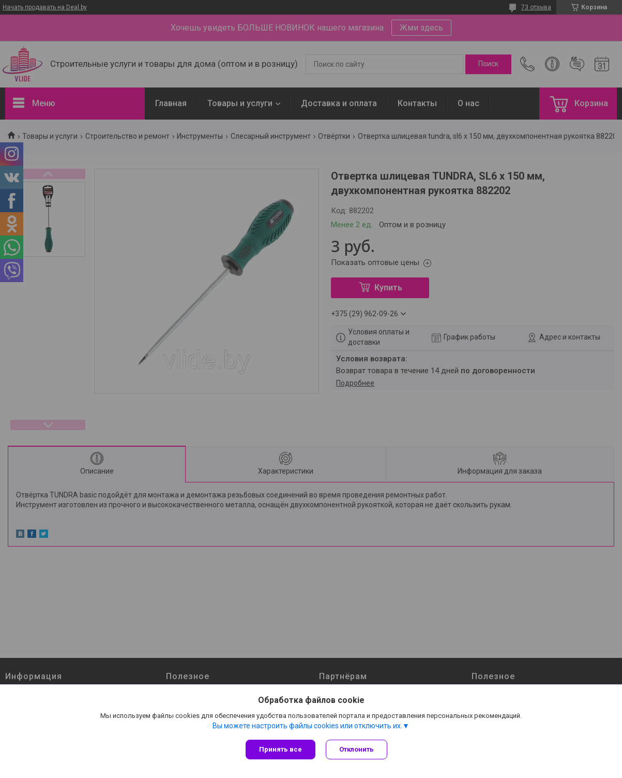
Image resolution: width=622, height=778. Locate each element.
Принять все (280, 749)
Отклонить (356, 749)
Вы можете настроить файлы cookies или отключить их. (307, 726)
